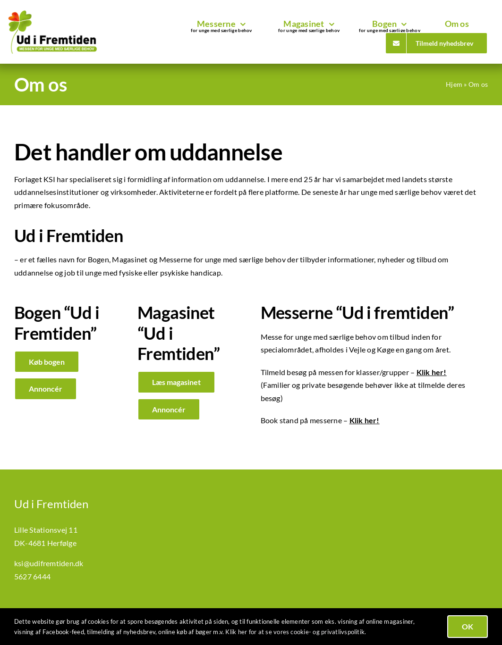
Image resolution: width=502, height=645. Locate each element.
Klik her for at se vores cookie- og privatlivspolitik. (295, 632)
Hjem (454, 84)
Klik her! (364, 420)
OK (467, 626)
